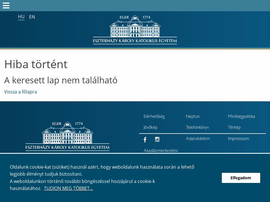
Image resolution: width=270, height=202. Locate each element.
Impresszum (238, 139)
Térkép (234, 128)
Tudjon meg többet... (68, 188)
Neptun (193, 117)
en (32, 17)
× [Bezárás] (263, 28)
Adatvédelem (198, 139)
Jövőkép (150, 128)
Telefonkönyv (197, 128)
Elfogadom (241, 177)
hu (21, 16)
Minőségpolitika (241, 117)
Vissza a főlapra (20, 92)
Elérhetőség (154, 117)
